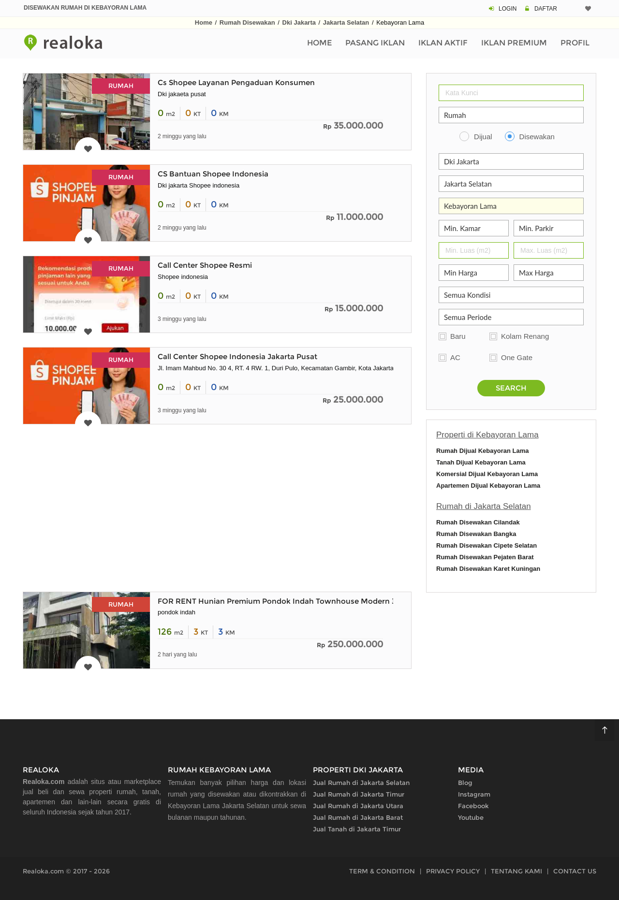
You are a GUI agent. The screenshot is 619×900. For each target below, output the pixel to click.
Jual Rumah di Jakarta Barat (358, 817)
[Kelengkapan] (511, 295)
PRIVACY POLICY (453, 871)
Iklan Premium (514, 42)
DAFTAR (545, 8)
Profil (575, 42)
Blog (465, 782)
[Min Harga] (474, 272)
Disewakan (537, 136)
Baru (458, 336)
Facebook (473, 806)
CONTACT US (574, 871)
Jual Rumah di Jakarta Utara (358, 806)
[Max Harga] (549, 272)
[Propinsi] (511, 161)
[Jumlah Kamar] (474, 228)
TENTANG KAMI (516, 871)
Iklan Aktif (443, 42)
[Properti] (511, 115)
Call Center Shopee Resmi (205, 265)
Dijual (483, 136)
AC (455, 357)
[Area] (511, 206)
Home (203, 22)
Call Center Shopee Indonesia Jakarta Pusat (237, 356)
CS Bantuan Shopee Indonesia (213, 173)
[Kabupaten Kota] (511, 183)
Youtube (471, 817)
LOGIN (507, 8)
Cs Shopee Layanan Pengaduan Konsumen (236, 82)
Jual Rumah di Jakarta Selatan (361, 782)
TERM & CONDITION (382, 871)
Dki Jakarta (299, 22)
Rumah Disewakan (247, 22)
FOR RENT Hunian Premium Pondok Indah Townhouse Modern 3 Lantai (289, 601)
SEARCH (511, 387)
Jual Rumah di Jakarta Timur (358, 794)
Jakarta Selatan (346, 22)
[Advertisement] (217, 506)
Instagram (474, 794)
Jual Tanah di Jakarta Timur (357, 829)
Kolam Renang (525, 336)
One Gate (516, 357)
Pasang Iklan (375, 42)
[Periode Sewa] (511, 317)
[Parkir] (549, 228)
